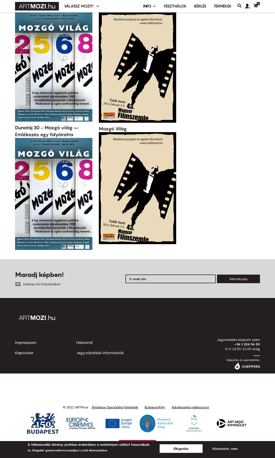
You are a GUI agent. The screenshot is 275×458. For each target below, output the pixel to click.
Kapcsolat (24, 353)
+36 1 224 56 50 (247, 344)
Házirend (84, 342)
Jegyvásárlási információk (100, 353)
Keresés (241, 6)
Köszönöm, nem (225, 448)
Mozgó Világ (113, 129)
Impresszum (26, 342)
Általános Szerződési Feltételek (115, 407)
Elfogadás (181, 448)
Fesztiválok (175, 6)
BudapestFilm (155, 407)
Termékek (223, 6)
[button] (249, 6)
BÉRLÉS (200, 6)
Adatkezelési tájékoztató (190, 407)
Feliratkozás (238, 279)
